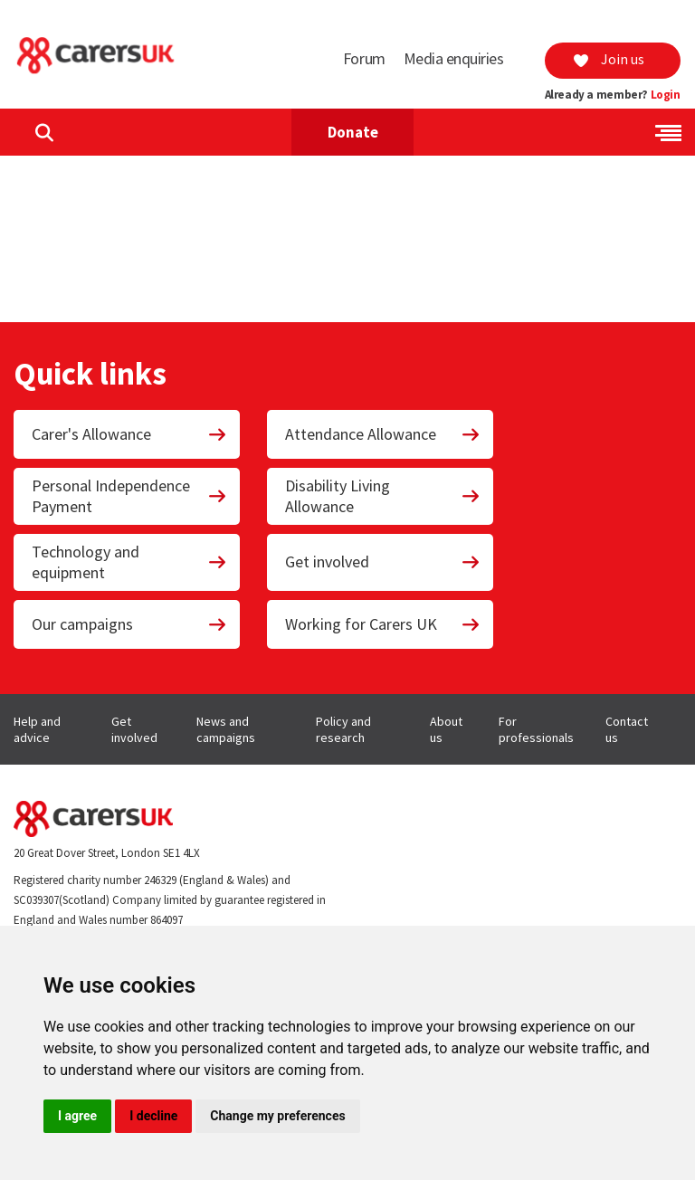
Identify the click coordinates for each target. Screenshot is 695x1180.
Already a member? (613, 95)
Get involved (383, 561)
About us (446, 729)
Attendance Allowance (383, 433)
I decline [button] (153, 1116)
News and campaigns (225, 729)
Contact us (626, 729)
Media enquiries (454, 58)
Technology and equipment (129, 562)
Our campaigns (129, 624)
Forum (364, 58)
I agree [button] (77, 1116)
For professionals (536, 729)
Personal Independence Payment (129, 496)
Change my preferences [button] (277, 1116)
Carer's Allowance (129, 433)
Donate (353, 132)
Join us (608, 59)
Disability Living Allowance (383, 496)
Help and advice (37, 729)
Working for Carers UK (383, 624)
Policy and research (343, 729)
